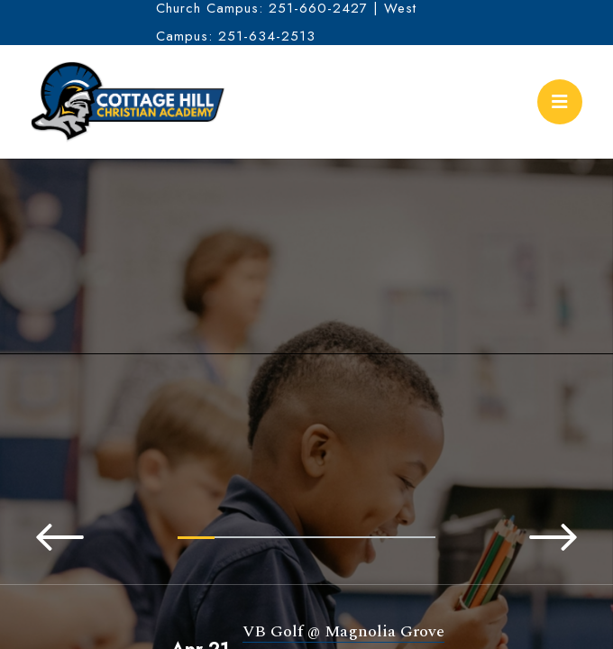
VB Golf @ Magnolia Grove (343, 631)
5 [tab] (343, 537)
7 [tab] (416, 537)
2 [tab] (233, 537)
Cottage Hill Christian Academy (128, 101)
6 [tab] (379, 537)
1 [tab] (196, 537)
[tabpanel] (306, 371)
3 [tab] (270, 537)
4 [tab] (306, 537)
